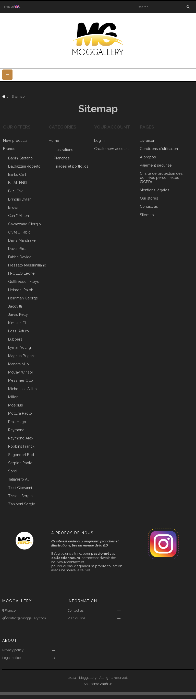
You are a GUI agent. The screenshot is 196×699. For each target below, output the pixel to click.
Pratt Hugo (17, 422)
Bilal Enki (15, 191)
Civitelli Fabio (19, 232)
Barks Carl (17, 174)
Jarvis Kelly (18, 314)
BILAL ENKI (17, 183)
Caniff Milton (18, 216)
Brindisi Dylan (19, 199)
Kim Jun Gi (17, 323)
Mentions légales (154, 190)
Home (54, 140)
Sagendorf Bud (21, 454)
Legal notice (11, 658)
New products (15, 140)
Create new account (111, 149)
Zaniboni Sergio (21, 504)
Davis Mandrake (22, 240)
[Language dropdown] (11, 7)
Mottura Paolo (20, 413)
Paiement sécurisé (156, 165)
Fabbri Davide (20, 257)
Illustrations (63, 150)
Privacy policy (12, 650)
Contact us (149, 206)
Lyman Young (19, 347)
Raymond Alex (20, 438)
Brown (13, 207)
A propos (148, 157)
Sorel (12, 471)
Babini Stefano (20, 158)
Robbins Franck (21, 446)
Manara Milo (18, 364)
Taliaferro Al (18, 479)
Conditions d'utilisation (159, 149)
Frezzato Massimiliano (27, 265)
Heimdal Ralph (20, 290)
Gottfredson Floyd (23, 281)
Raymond (16, 430)
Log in (99, 140)
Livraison (147, 140)
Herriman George (23, 298)
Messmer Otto (20, 380)
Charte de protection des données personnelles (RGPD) (161, 177)
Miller (13, 397)
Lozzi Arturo (18, 331)
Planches (62, 158)
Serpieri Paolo (20, 463)
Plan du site (76, 618)
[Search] (162, 6)
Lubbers (15, 339)
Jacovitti (15, 306)
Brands (9, 149)
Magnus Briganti (21, 356)
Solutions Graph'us (98, 684)
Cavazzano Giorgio (24, 224)
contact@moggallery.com (26, 618)
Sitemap (147, 215)
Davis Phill (17, 249)
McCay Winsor (20, 372)
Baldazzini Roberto (24, 166)
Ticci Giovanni (20, 487)
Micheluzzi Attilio (22, 389)
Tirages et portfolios (71, 166)
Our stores (149, 198)
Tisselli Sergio (20, 496)
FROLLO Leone (21, 273)
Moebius (15, 405)
